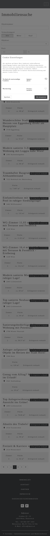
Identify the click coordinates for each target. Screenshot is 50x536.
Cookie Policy (13, 72)
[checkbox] (46, 79)
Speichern (7, 97)
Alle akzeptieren (41, 97)
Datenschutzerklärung (35, 70)
